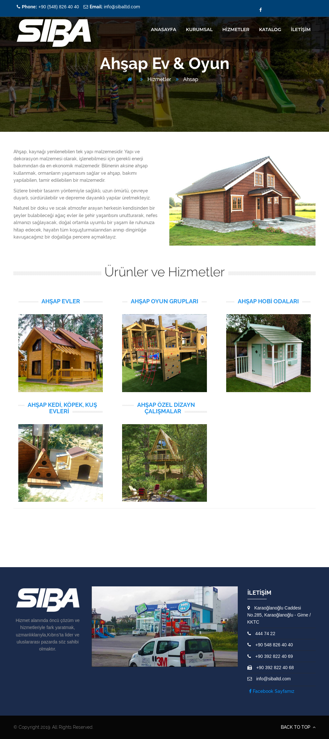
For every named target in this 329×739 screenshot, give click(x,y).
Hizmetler (155, 79)
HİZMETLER (235, 29)
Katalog (270, 29)
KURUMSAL (199, 29)
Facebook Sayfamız (271, 691)
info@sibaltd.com (115, 6)
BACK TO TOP (298, 727)
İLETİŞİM (301, 29)
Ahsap (187, 79)
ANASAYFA (163, 29)
